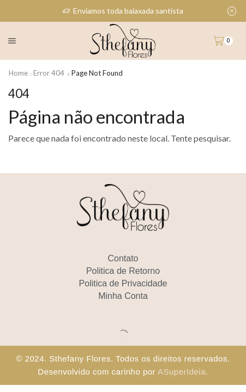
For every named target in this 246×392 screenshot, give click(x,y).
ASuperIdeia (182, 371)
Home (18, 73)
